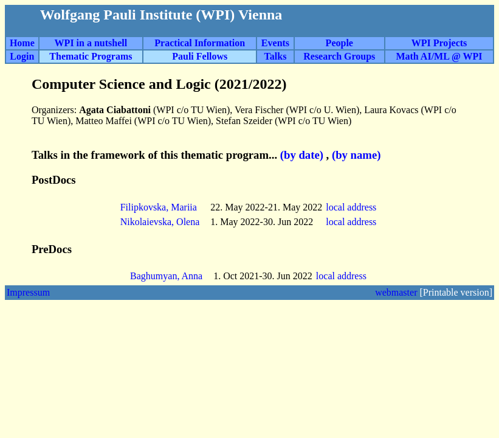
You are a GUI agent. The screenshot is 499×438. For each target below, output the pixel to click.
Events (275, 43)
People (339, 43)
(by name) (356, 154)
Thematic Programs (90, 56)
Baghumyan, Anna (166, 276)
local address (352, 207)
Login (22, 56)
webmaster (396, 292)
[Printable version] (455, 292)
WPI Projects (439, 43)
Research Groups (339, 56)
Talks (275, 56)
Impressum (28, 292)
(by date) (301, 154)
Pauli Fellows (199, 56)
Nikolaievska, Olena (160, 222)
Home (22, 43)
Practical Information (199, 43)
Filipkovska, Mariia (158, 207)
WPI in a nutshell (91, 43)
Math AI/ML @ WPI (439, 56)
